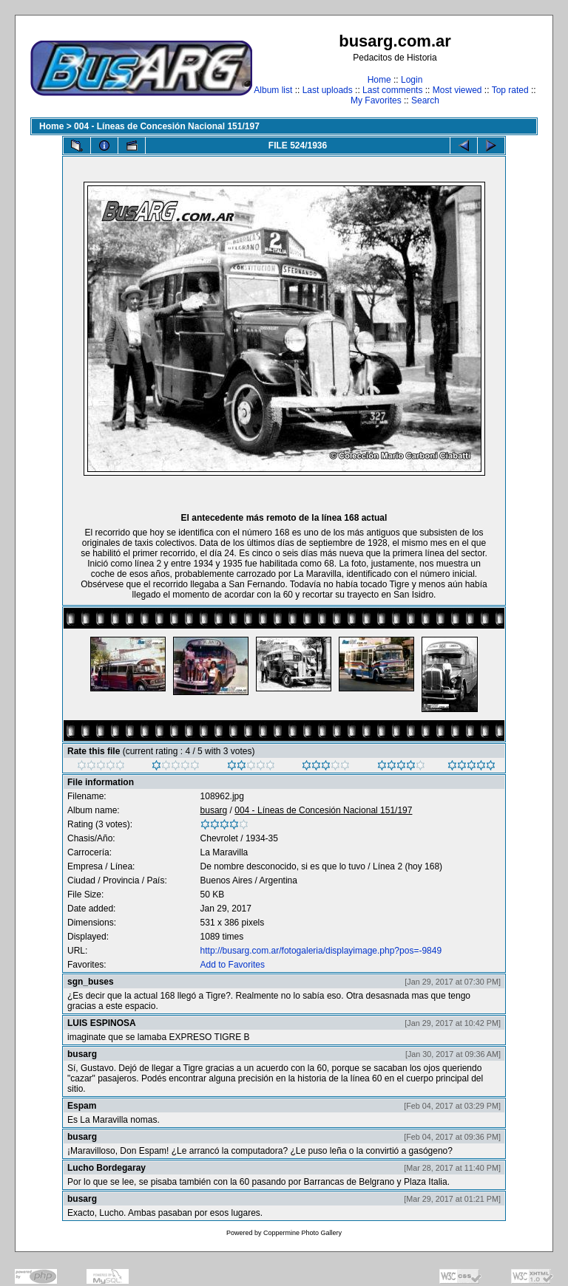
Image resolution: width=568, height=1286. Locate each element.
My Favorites (376, 100)
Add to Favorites (232, 965)
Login (411, 80)
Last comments (392, 90)
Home (379, 80)
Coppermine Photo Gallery (302, 1233)
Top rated (510, 90)
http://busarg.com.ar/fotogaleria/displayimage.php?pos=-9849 (321, 950)
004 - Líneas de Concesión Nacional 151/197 (167, 126)
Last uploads (327, 90)
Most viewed (457, 90)
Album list (273, 90)
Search (425, 100)
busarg (214, 810)
